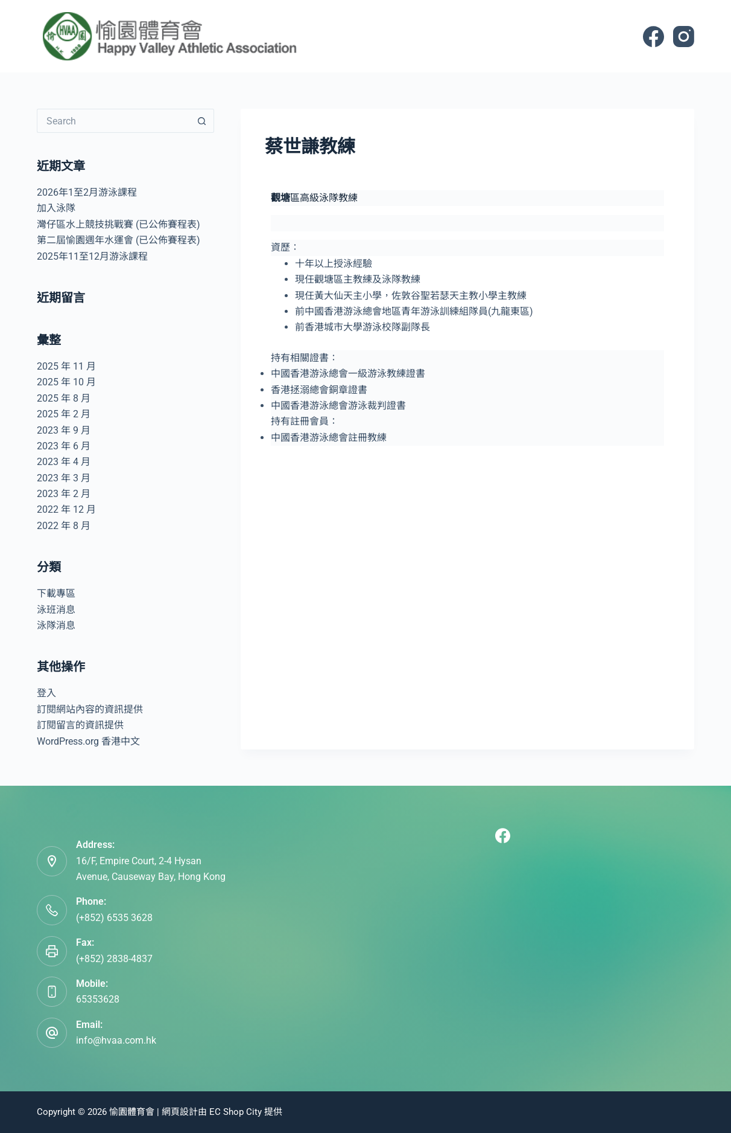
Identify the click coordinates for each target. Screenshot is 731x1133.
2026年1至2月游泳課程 (87, 192)
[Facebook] (653, 36)
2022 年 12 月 (66, 509)
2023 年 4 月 (63, 461)
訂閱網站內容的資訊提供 (90, 709)
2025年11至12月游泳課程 (92, 256)
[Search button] (202, 121)
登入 (46, 693)
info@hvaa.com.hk (116, 1040)
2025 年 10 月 (66, 382)
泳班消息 (56, 609)
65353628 (97, 999)
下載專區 (56, 593)
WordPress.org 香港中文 (88, 741)
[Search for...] (114, 121)
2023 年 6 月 (63, 446)
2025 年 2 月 (63, 414)
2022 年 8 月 (63, 525)
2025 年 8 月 (63, 398)
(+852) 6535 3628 (114, 917)
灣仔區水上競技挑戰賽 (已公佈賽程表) (118, 224)
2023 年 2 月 (63, 493)
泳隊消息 (56, 625)
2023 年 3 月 (63, 478)
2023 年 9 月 (63, 430)
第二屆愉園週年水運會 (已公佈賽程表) (118, 240)
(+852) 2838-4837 (114, 958)
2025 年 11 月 (66, 366)
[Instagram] (683, 36)
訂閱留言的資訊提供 (80, 725)
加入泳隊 (56, 208)
